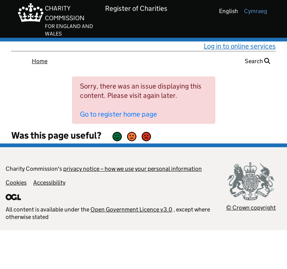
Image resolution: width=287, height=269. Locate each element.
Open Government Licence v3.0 (131, 209)
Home (39, 61)
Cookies (16, 182)
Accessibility (49, 182)
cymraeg (255, 11)
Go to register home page (118, 114)
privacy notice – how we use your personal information (132, 168)
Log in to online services (240, 46)
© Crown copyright (251, 207)
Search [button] (257, 61)
